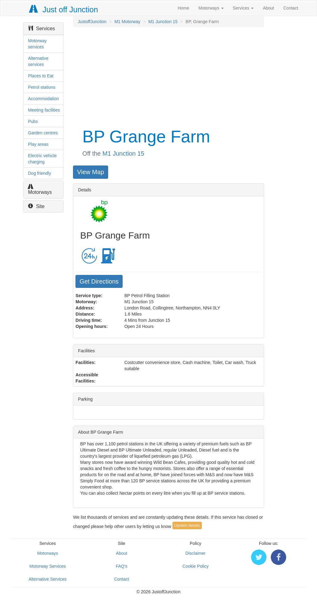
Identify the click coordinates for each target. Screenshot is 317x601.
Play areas (38, 144)
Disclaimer (195, 553)
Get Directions (99, 281)
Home (183, 8)
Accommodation (43, 98)
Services (243, 8)
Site (36, 206)
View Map (90, 172)
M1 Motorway (127, 21)
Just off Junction (64, 9)
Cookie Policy (195, 566)
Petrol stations (41, 87)
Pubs (33, 121)
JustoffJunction (92, 21)
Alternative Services (48, 579)
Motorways (211, 8)
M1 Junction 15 (162, 21)
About (268, 8)
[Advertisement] (168, 76)
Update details (187, 525)
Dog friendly (39, 173)
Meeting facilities (44, 110)
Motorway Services (47, 566)
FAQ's (122, 566)
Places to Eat (41, 75)
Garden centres (43, 132)
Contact (290, 8)
